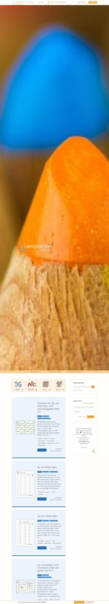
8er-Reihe (40, 543)
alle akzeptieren (79, 602)
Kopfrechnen (50, 443)
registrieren (81, 2)
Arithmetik (46, 416)
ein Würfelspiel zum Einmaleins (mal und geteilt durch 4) (48, 568)
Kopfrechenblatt (56, 543)
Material (40, 439)
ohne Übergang (42, 443)
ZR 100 (53, 492)
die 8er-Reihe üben (47, 516)
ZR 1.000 (52, 439)
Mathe (39, 416)
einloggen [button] (92, 2)
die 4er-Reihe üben (47, 467)
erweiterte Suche (78, 390)
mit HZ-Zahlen (50, 441)
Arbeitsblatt (41, 492)
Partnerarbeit (41, 445)
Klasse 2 (48, 492)
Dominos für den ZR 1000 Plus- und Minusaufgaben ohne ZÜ (48, 407)
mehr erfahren (42, 602)
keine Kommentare (55, 451)
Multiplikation (53, 472)
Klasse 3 (46, 439)
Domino (57, 443)
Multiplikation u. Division (44, 577)
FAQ (40, 2)
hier (89, 438)
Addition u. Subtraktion (44, 418)
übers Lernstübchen (56, 2)
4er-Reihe (40, 494)
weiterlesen (41, 450)
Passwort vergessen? (88, 403)
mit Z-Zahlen (41, 441)
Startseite (18, 2)
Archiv (30, 2)
